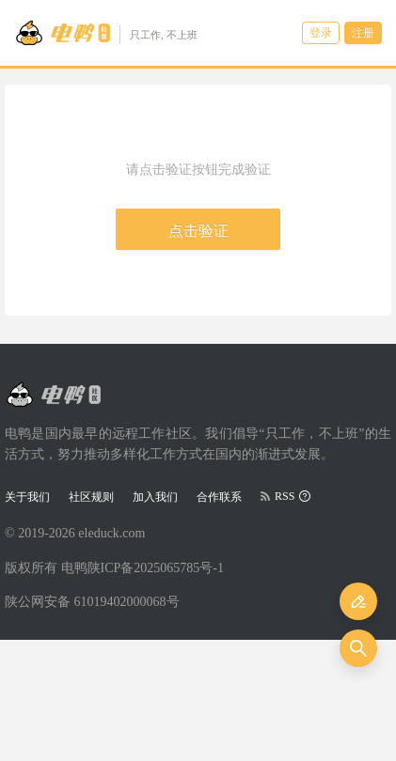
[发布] (358, 601)
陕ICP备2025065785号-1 (155, 568)
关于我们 (27, 497)
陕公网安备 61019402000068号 (92, 602)
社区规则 (91, 497)
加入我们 (155, 497)
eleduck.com (111, 533)
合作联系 (219, 497)
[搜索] (358, 648)
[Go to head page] (106, 33)
